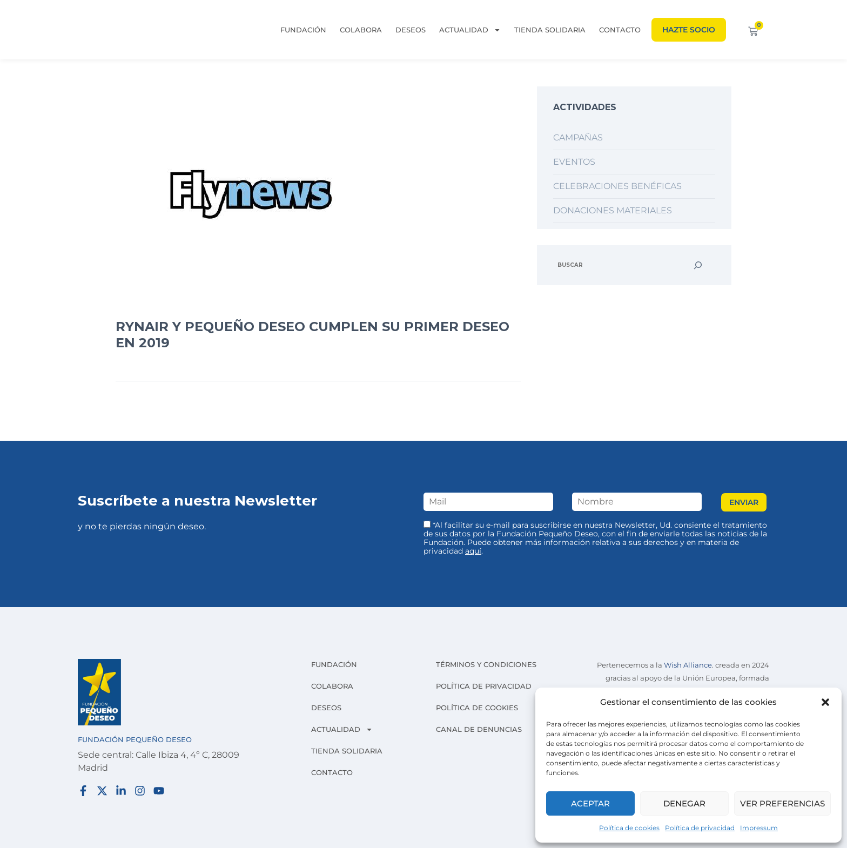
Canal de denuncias (479, 729)
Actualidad (470, 30)
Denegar (684, 803)
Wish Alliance (688, 665)
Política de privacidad (700, 828)
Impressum (759, 828)
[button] (825, 702)
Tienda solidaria (550, 29)
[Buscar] (698, 265)
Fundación (303, 29)
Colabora (361, 29)
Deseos (410, 29)
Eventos (574, 162)
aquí (473, 551)
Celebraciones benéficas (617, 186)
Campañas (578, 137)
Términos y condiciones (486, 664)
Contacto (620, 29)
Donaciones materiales (612, 210)
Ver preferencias (782, 803)
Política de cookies (629, 828)
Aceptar (590, 803)
